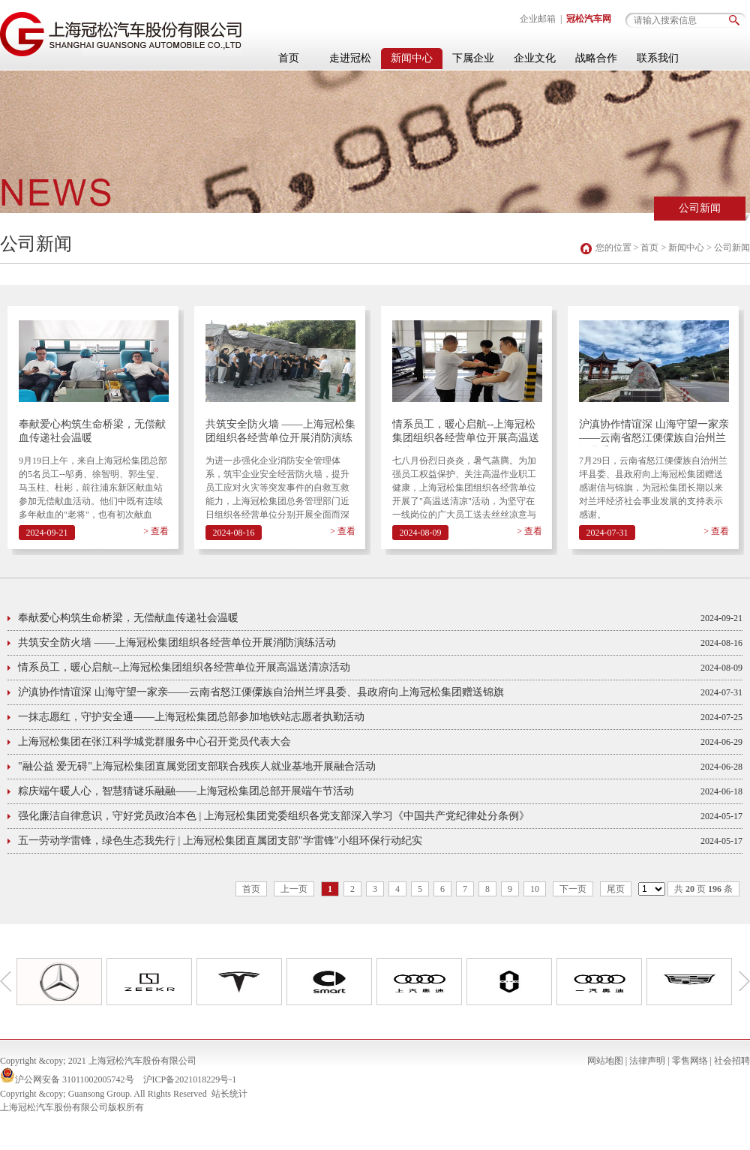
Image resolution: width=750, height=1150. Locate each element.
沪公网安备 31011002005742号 (74, 1079)
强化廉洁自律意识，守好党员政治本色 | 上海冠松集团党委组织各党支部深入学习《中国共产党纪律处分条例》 (274, 815)
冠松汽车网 (588, 19)
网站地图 (605, 1060)
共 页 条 (703, 889)
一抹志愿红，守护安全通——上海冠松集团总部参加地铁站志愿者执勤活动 (191, 716)
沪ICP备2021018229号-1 (190, 1079)
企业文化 (535, 58)
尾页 (616, 889)
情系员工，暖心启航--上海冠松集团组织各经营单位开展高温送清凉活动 (465, 432)
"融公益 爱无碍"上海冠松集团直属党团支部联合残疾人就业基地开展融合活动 (197, 766)
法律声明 (647, 1060)
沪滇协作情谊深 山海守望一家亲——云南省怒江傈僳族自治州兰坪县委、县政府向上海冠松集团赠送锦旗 (654, 432)
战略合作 (596, 58)
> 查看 (156, 531)
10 (534, 889)
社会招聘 (732, 1060)
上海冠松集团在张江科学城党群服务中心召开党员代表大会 (154, 741)
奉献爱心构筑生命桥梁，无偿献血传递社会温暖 (92, 431)
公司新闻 (700, 208)
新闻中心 (412, 58)
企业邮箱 (538, 19)
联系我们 (658, 58)
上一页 (294, 889)
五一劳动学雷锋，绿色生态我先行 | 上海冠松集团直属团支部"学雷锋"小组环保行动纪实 (220, 840)
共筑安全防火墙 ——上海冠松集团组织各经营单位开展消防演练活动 (281, 432)
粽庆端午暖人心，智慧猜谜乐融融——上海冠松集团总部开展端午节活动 (186, 791)
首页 (288, 58)
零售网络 (690, 1060)
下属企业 (473, 58)
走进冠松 (350, 58)
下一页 (573, 889)
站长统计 (230, 1093)
